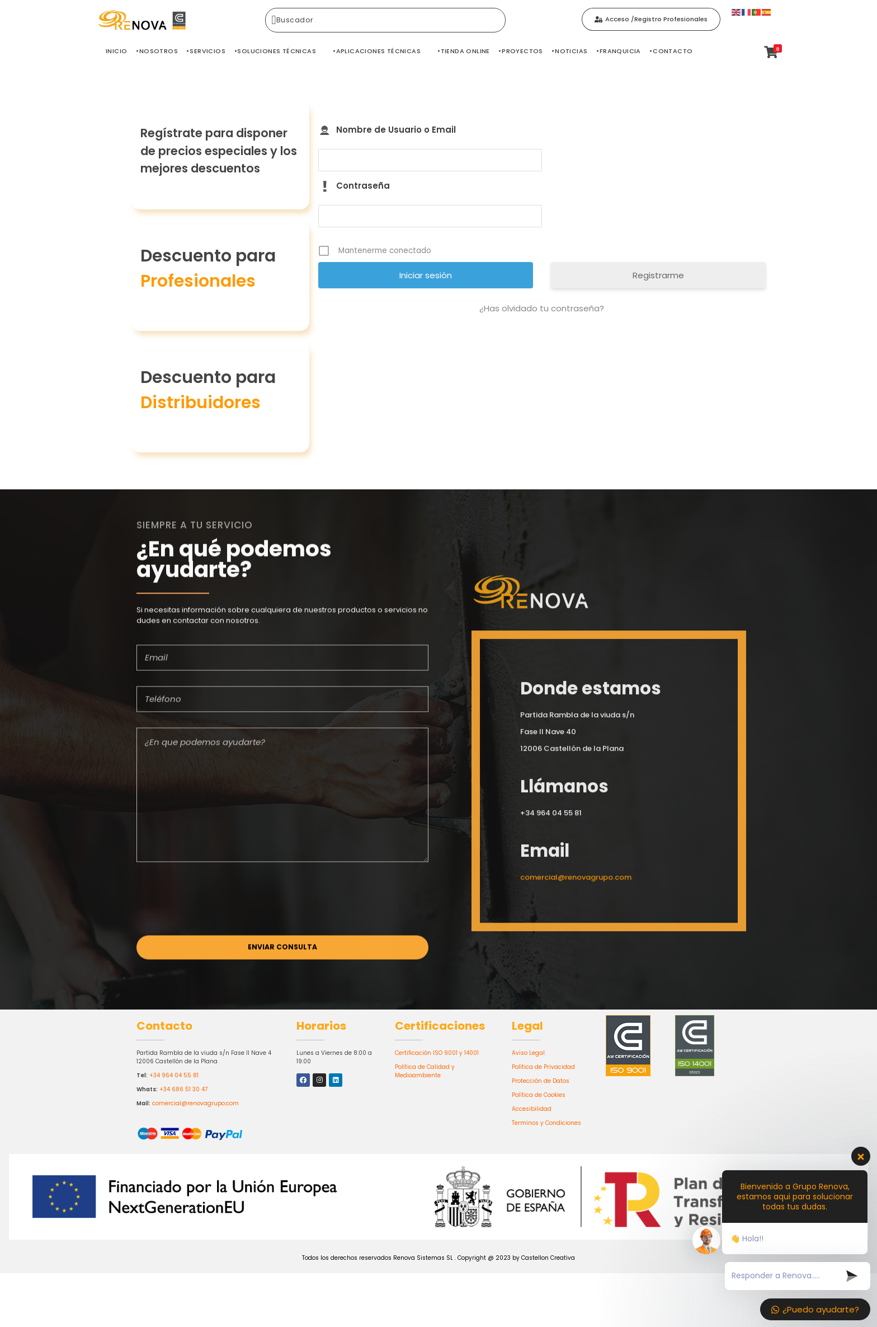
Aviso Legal (528, 1053)
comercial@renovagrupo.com (195, 1103)
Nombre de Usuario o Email (396, 129)
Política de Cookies (538, 1095)
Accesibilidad (531, 1109)
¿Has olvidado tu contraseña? (541, 308)
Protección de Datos (540, 1081)
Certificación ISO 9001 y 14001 (437, 1053)
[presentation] (221, 903)
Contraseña (363, 185)
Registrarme (658, 275)
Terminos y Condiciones (546, 1123)
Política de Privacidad (543, 1067)
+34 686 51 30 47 (183, 1089)
